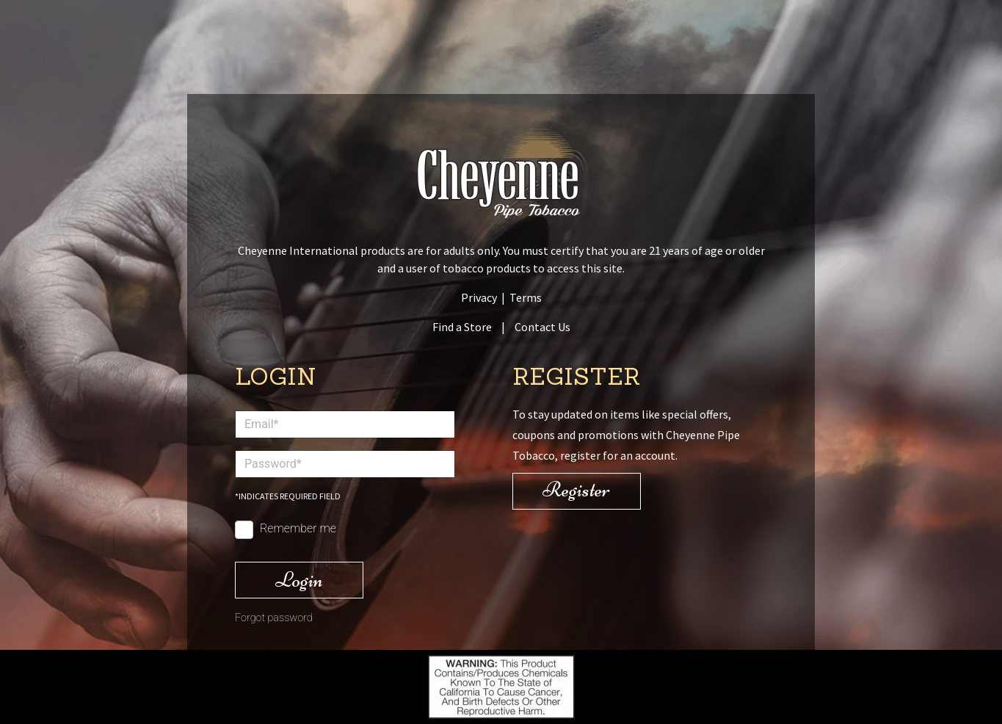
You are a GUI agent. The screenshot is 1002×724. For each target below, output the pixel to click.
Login (299, 580)
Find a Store (462, 326)
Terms (525, 297)
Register (576, 489)
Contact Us (542, 326)
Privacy (479, 297)
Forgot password (274, 618)
